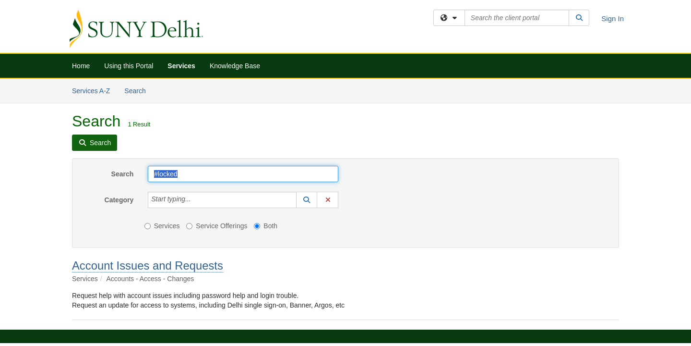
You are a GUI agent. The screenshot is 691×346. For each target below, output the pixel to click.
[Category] (196, 121)
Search (122, 95)
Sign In (612, 18)
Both (265, 147)
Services (181, 66)
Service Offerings (216, 147)
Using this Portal (128, 66)
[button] (306, 121)
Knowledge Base (235, 66)
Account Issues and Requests (147, 186)
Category (119, 121)
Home (81, 66)
